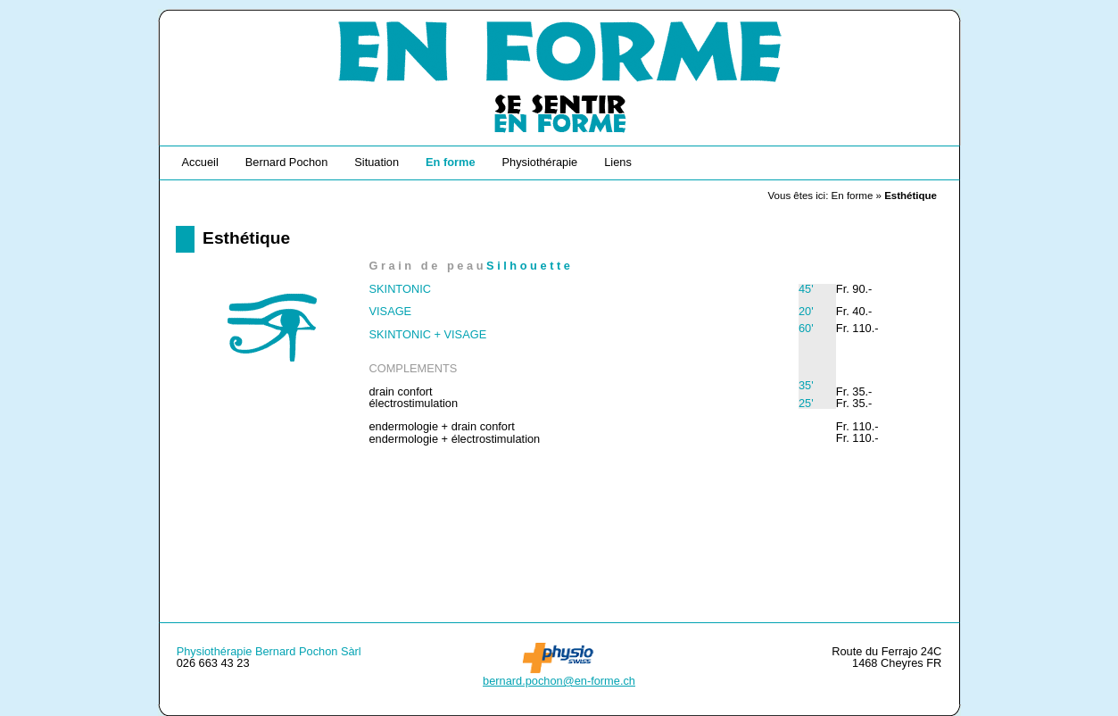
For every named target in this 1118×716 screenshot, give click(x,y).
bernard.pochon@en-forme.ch (559, 680)
